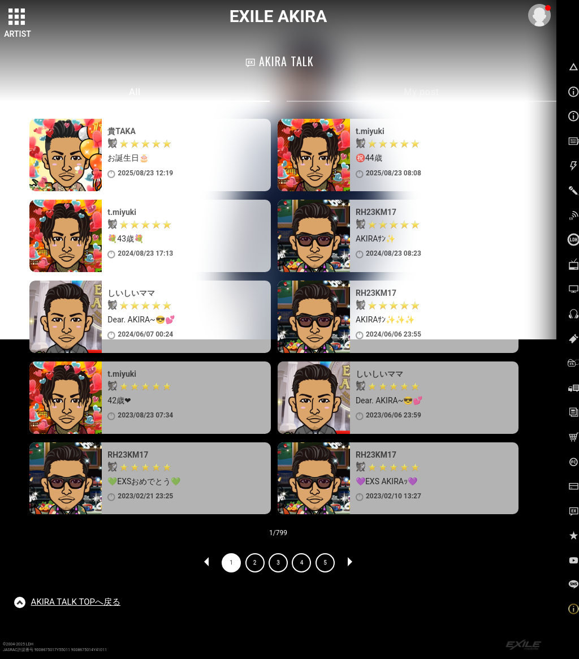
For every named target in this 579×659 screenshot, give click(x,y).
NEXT (349, 563)
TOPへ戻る (75, 602)
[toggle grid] (17, 17)
